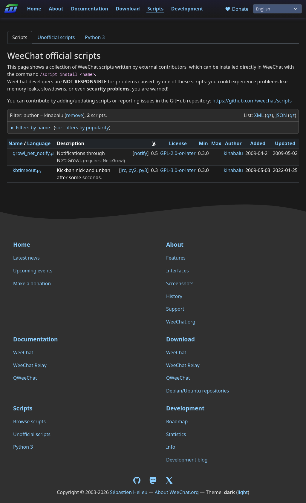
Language (39, 143)
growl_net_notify (33, 153)
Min (203, 143)
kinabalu (233, 153)
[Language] (277, 8)
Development (187, 8)
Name (15, 143)
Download (128, 8)
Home (34, 8)
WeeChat (23, 352)
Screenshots (179, 283)
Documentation (89, 8)
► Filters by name (30, 127)
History (174, 296)
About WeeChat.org (177, 492)
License (178, 143)
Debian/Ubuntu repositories (197, 390)
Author (233, 143)
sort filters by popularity (82, 127)
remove (74, 115)
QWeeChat (25, 378)
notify (140, 153)
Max (216, 143)
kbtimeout (27, 170)
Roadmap (177, 421)
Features (176, 257)
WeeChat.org (180, 321)
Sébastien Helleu (128, 492)
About (56, 8)
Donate (236, 9)
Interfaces (177, 270)
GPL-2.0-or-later (178, 153)
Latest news (26, 257)
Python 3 (95, 37)
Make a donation (32, 283)
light (243, 492)
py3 (143, 170)
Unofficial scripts (56, 37)
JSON (281, 115)
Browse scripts (29, 421)
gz (268, 115)
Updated (285, 143)
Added (257, 143)
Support (175, 309)
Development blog (186, 459)
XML (259, 115)
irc (123, 170)
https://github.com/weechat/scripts (252, 100)
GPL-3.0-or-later (178, 170)
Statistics (176, 434)
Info (170, 447)
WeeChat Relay (30, 365)
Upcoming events (32, 270)
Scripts (155, 8)
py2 (132, 170)
